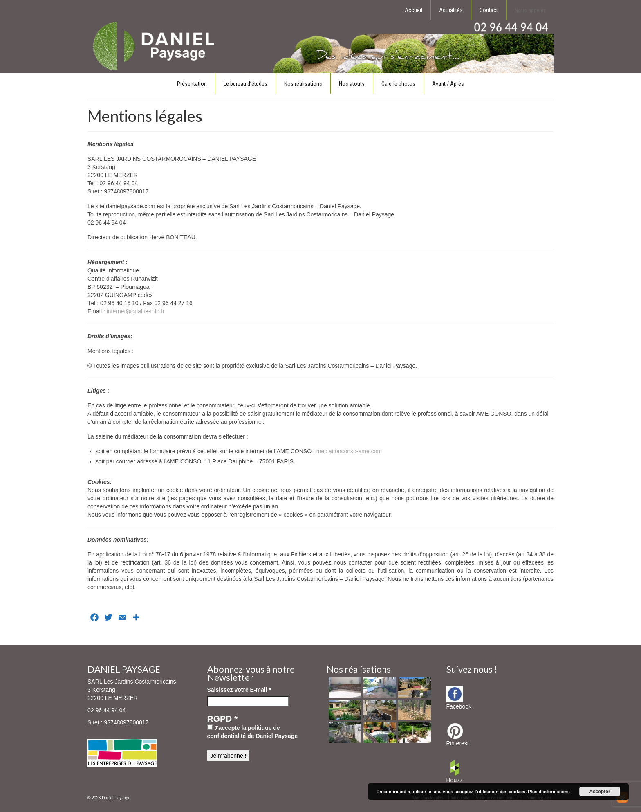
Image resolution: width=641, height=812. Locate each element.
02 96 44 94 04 (106, 710)
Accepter (599, 791)
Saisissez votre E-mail (239, 689)
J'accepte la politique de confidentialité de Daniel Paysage (252, 731)
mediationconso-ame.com (349, 451)
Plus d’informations (549, 791)
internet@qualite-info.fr (136, 311)
